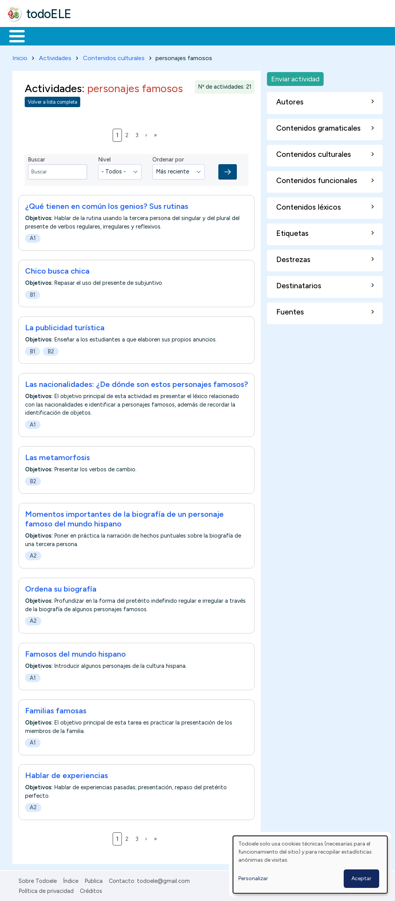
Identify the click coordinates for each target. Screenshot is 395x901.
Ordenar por (168, 158)
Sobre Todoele (38, 879)
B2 (50, 349)
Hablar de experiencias (66, 774)
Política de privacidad (46, 889)
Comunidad (282, 35)
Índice (70, 879)
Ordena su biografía (60, 587)
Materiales (43, 35)
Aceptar (361, 878)
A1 (33, 236)
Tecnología (231, 35)
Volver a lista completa (52, 101)
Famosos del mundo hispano (75, 652)
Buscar (317, 35)
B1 (32, 293)
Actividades (55, 56)
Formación (93, 35)
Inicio (13, 35)
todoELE (48, 14)
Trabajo (139, 35)
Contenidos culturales (114, 56)
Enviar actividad (295, 77)
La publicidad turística (65, 326)
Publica (93, 879)
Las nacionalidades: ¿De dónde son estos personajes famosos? (136, 383)
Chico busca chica (57, 269)
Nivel (104, 158)
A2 (33, 554)
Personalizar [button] (253, 878)
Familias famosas (55, 709)
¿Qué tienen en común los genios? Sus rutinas (106, 204)
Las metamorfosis (57, 456)
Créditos (91, 889)
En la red (182, 35)
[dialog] (310, 864)
